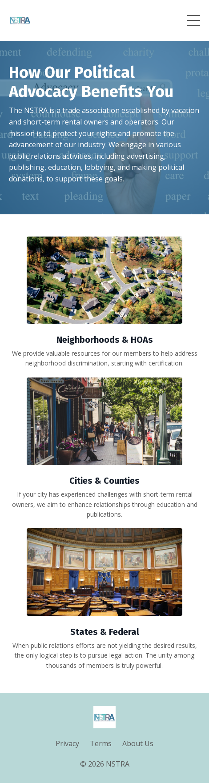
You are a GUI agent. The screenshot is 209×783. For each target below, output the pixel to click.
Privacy (67, 743)
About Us (137, 743)
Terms (101, 743)
